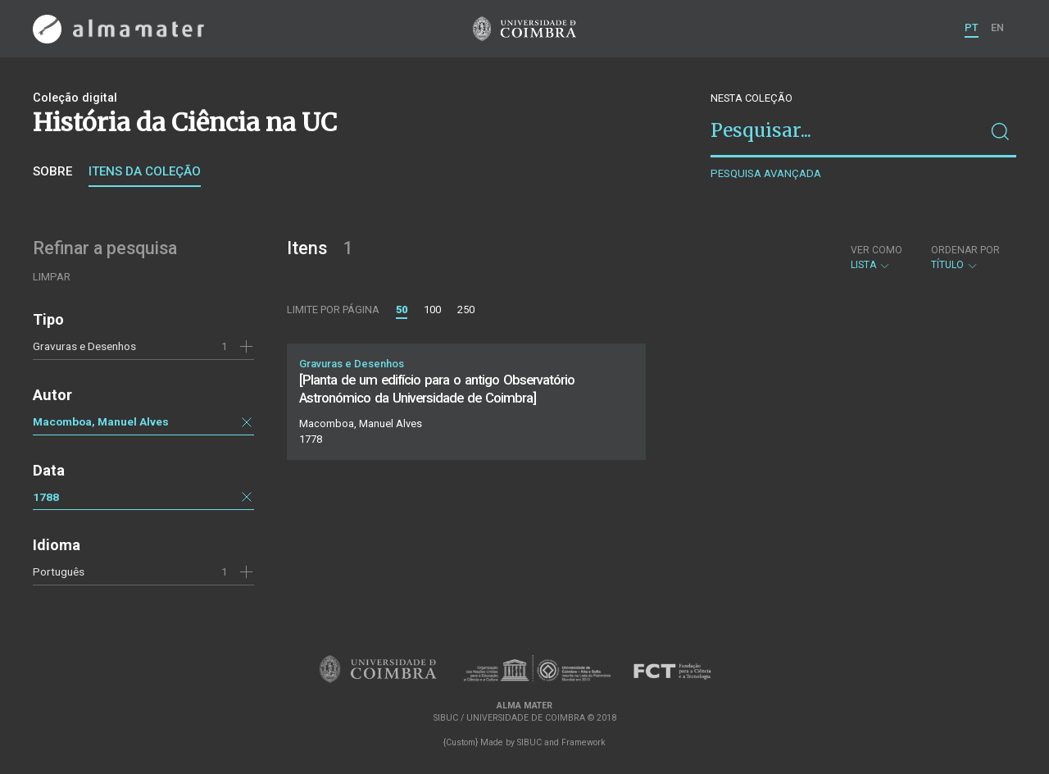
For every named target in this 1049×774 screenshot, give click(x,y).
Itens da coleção (145, 171)
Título (965, 257)
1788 (46, 496)
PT (972, 27)
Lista (876, 257)
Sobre (52, 171)
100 (432, 309)
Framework (583, 742)
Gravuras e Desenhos (84, 346)
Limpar (51, 277)
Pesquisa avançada (766, 173)
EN (997, 27)
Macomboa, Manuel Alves (101, 421)
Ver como (876, 250)
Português (58, 571)
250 (466, 309)
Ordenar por (965, 250)
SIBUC (529, 742)
